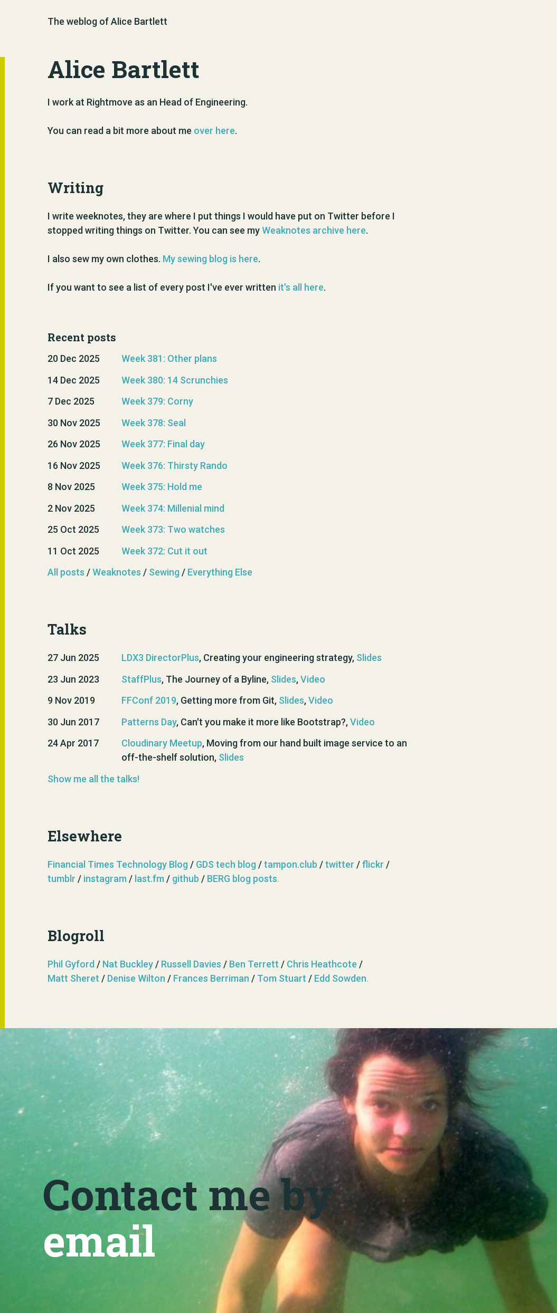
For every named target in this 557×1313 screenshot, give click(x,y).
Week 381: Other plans (169, 358)
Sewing (164, 572)
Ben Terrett (254, 964)
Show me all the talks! (93, 778)
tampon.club (290, 864)
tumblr (61, 878)
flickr (373, 864)
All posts (66, 572)
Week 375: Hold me (161, 486)
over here (214, 130)
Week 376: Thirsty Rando (174, 465)
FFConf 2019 (148, 700)
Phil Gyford (71, 964)
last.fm (149, 878)
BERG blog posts (242, 878)
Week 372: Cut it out (164, 551)
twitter (339, 864)
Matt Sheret (73, 978)
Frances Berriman (211, 978)
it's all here (301, 287)
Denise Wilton (136, 978)
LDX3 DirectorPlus (160, 657)
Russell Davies (191, 964)
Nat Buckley (127, 964)
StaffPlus (141, 679)
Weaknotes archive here (314, 230)
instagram (105, 878)
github (185, 878)
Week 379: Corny (157, 401)
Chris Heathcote (322, 964)
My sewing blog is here (210, 258)
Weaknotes (116, 572)
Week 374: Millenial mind (172, 508)
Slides (369, 657)
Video (312, 679)
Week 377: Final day (163, 443)
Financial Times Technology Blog (118, 864)
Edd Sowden (340, 978)
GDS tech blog (226, 864)
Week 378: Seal (153, 422)
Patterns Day (148, 721)
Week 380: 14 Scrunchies (174, 380)
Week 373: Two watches (173, 529)
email (99, 1240)
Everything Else (219, 572)
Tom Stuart (281, 978)
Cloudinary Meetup (161, 743)
